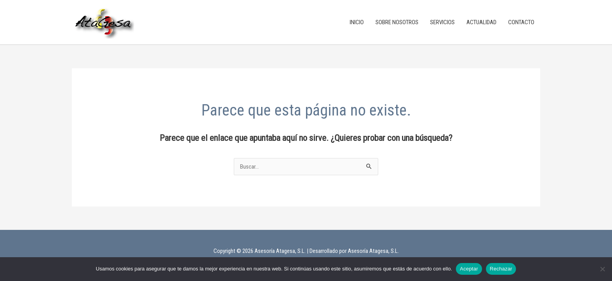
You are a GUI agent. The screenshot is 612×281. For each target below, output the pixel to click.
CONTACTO (521, 22)
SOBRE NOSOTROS (396, 22)
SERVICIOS (442, 22)
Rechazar (501, 269)
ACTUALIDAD (481, 22)
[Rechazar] (602, 269)
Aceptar (469, 269)
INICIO (357, 22)
